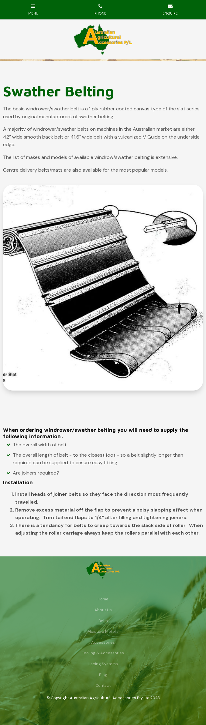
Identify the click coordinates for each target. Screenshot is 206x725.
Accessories (103, 642)
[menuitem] (103, 599)
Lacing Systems (103, 663)
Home (103, 599)
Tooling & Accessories (103, 653)
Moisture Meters (103, 631)
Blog (103, 674)
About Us (103, 610)
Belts (103, 620)
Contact (103, 685)
